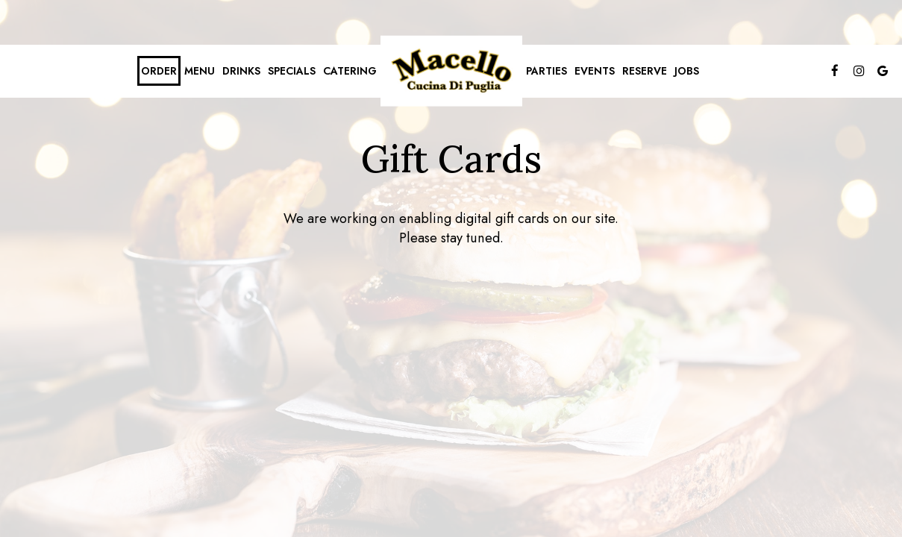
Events (594, 70)
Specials (292, 70)
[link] (451, 71)
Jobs (686, 70)
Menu (199, 70)
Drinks (241, 70)
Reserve (644, 70)
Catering (350, 70)
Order (159, 70)
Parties (546, 70)
